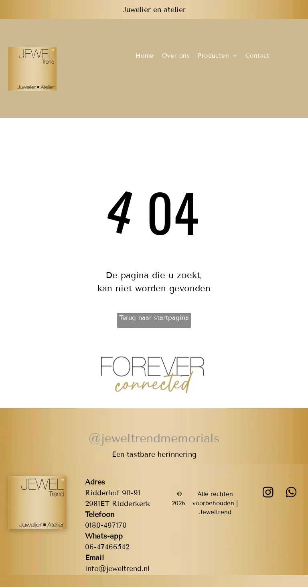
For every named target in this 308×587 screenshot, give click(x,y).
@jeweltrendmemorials (154, 438)
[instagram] (268, 493)
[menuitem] (145, 56)
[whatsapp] (292, 493)
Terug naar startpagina (154, 317)
